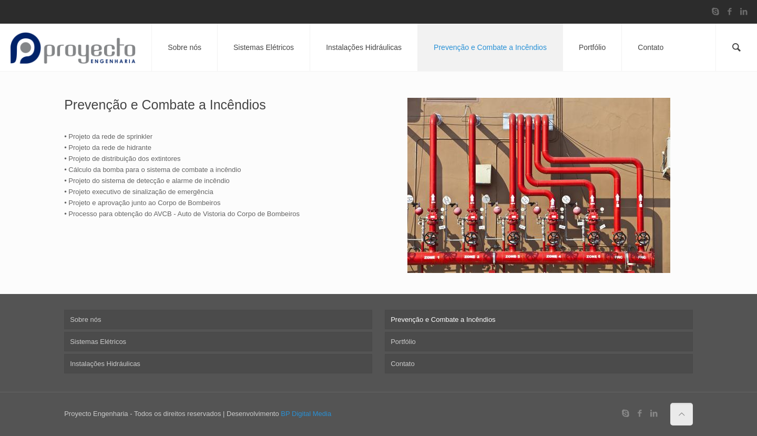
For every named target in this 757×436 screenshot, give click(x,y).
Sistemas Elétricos (98, 342)
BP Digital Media (306, 414)
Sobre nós (85, 319)
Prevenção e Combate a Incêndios (443, 319)
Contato (403, 364)
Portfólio (403, 342)
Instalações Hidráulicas (105, 364)
